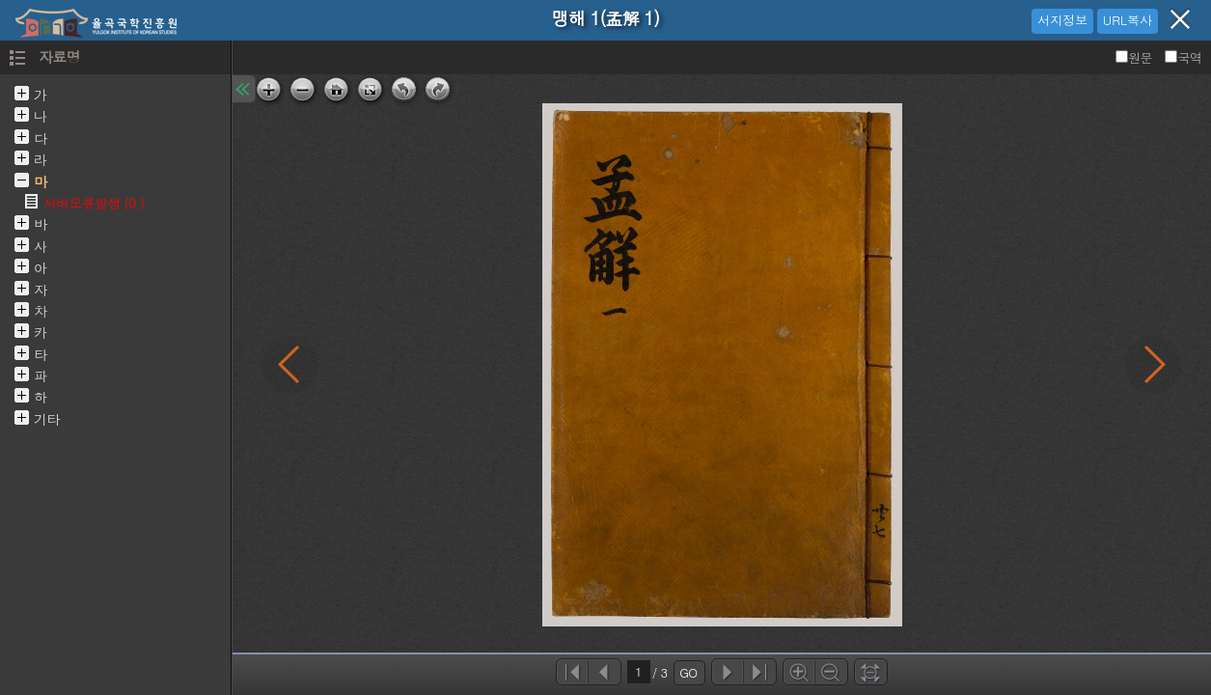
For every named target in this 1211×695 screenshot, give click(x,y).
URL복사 (1127, 20)
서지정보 (1062, 20)
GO (688, 672)
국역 (1183, 57)
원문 (1135, 57)
